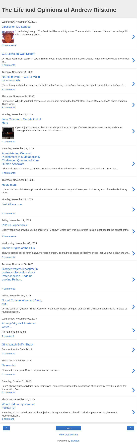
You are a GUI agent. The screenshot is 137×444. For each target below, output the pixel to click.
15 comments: (9, 236)
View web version (68, 434)
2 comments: (9, 65)
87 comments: (9, 45)
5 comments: (9, 173)
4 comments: (9, 141)
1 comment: (8, 336)
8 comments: (9, 213)
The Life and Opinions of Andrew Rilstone (59, 10)
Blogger (75, 440)
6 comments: (9, 374)
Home (68, 428)
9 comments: (9, 89)
